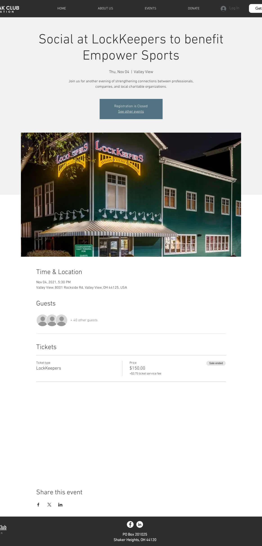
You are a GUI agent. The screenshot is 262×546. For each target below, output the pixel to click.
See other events (131, 111)
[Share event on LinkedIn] (60, 504)
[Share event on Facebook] (38, 504)
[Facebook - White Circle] (130, 524)
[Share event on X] (49, 504)
